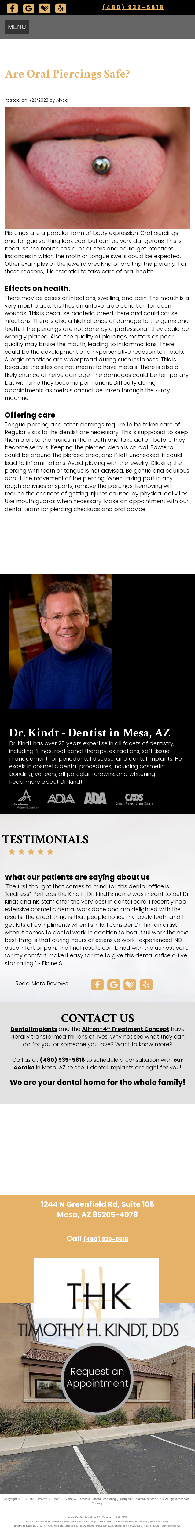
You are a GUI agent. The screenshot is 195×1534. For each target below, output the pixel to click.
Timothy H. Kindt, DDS (51, 1499)
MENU (17, 27)
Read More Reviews (41, 983)
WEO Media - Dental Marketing (95, 1499)
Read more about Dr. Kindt (46, 782)
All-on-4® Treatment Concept (125, 1029)
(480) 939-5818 (133, 7)
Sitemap (97, 1503)
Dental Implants (34, 1029)
